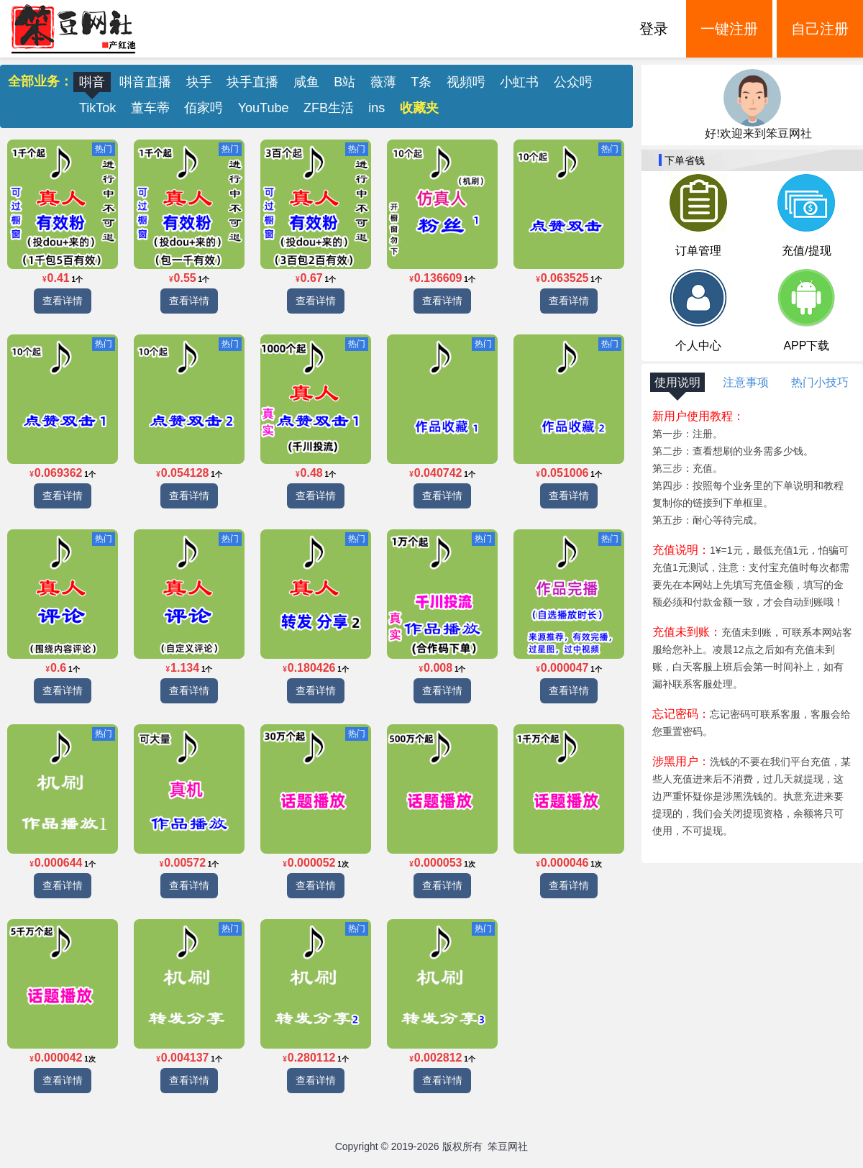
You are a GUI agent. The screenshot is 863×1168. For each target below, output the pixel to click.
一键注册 (729, 29)
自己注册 (820, 29)
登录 (653, 29)
